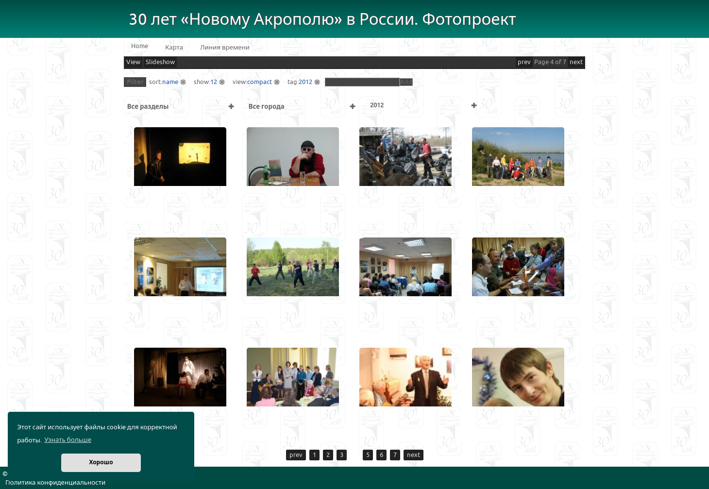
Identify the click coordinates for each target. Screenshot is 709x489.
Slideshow (160, 62)
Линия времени (225, 47)
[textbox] (362, 82)
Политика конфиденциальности (55, 482)
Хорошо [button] (101, 462)
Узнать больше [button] (67, 440)
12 (213, 82)
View (133, 62)
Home (139, 46)
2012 (305, 82)
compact (259, 82)
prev (524, 62)
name (170, 82)
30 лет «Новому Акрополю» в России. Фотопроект (322, 19)
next (576, 62)
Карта (174, 47)
